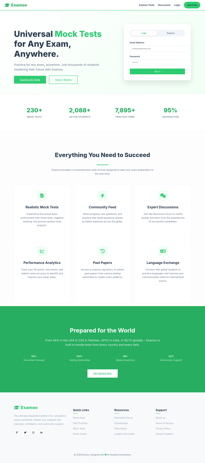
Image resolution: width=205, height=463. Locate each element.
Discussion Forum (123, 417)
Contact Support (164, 433)
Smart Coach (80, 433)
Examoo (16, 5)
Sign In (157, 71)
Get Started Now (102, 373)
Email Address (137, 42)
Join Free (192, 5)
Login (177, 5)
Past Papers (120, 428)
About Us (160, 417)
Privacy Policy (163, 428)
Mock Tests (79, 428)
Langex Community (124, 433)
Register (171, 33)
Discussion (164, 5)
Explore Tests (146, 5)
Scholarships (121, 423)
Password (135, 56)
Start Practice (80, 423)
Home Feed (79, 417)
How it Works (63, 79)
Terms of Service (165, 423)
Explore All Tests (30, 79)
